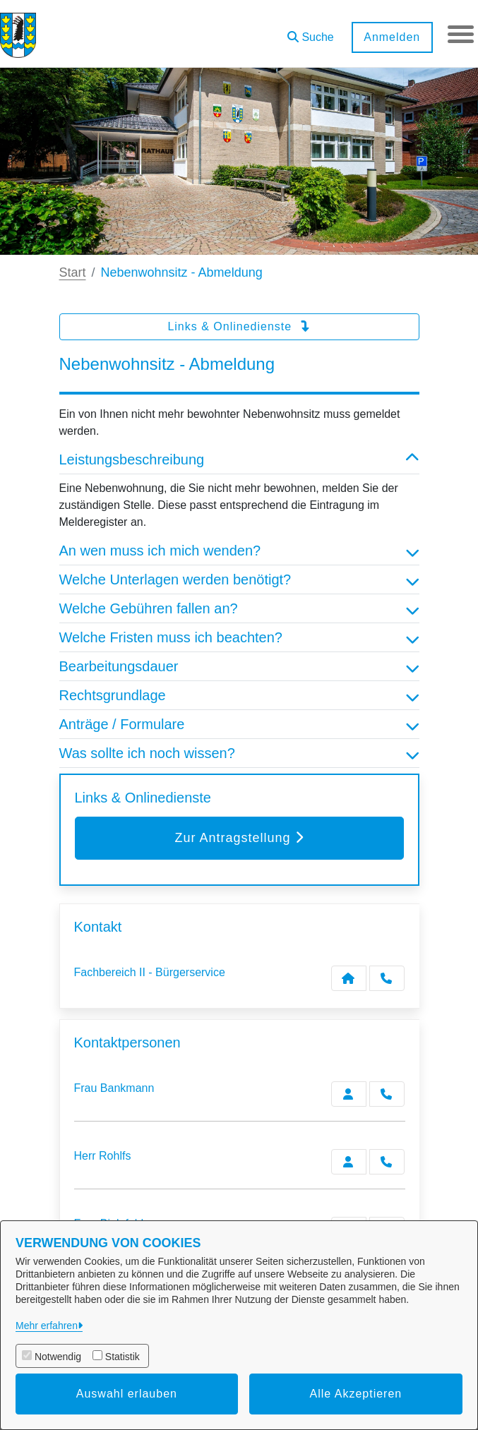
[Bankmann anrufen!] (387, 1094)
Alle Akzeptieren (356, 1394)
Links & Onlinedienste (238, 326)
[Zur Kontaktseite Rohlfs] (348, 1161)
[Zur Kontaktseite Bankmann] (348, 1094)
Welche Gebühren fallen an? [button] (239, 608)
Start (72, 272)
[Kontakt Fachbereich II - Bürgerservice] (348, 978)
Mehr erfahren (47, 1325)
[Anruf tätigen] (387, 978)
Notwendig (58, 1356)
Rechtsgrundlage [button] (239, 695)
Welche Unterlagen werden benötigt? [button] (239, 579)
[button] (308, 32)
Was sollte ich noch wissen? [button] (239, 753)
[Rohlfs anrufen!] (387, 1161)
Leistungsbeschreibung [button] (239, 459)
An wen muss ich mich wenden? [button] (239, 550)
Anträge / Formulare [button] (239, 724)
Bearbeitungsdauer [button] (239, 666)
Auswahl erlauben (126, 1394)
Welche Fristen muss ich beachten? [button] (239, 637)
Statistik (122, 1356)
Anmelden (390, 37)
